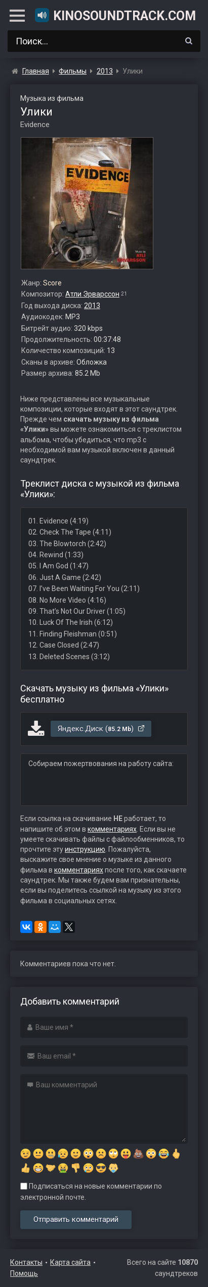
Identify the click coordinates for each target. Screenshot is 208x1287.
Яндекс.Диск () (101, 728)
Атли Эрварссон (92, 294)
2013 (92, 306)
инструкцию (85, 849)
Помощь (24, 1273)
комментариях (112, 829)
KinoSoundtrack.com (114, 15)
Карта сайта (70, 1262)
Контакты (26, 1262)
